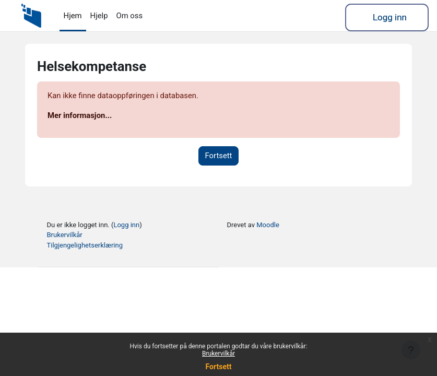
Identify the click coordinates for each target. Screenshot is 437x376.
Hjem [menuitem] (73, 15)
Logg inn (390, 17)
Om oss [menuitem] (129, 15)
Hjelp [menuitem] (99, 15)
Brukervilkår (218, 353)
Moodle (267, 225)
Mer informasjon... (80, 115)
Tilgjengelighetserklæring (85, 245)
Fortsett (219, 366)
